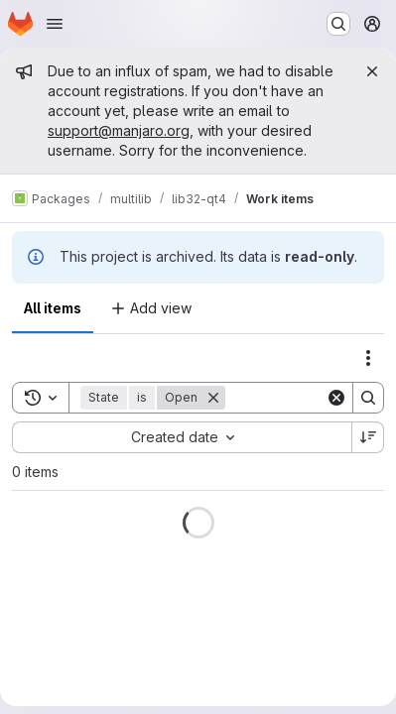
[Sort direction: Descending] (368, 437)
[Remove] (213, 398)
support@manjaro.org (119, 130)
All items (52, 307)
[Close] (372, 71)
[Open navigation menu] (54, 24)
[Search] (368, 398)
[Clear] (336, 398)
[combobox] (181, 437)
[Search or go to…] (338, 24)
